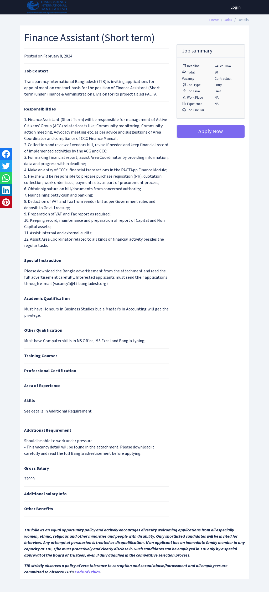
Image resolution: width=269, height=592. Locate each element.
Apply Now (210, 131)
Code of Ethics (87, 572)
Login (235, 7)
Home (214, 20)
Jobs (228, 20)
